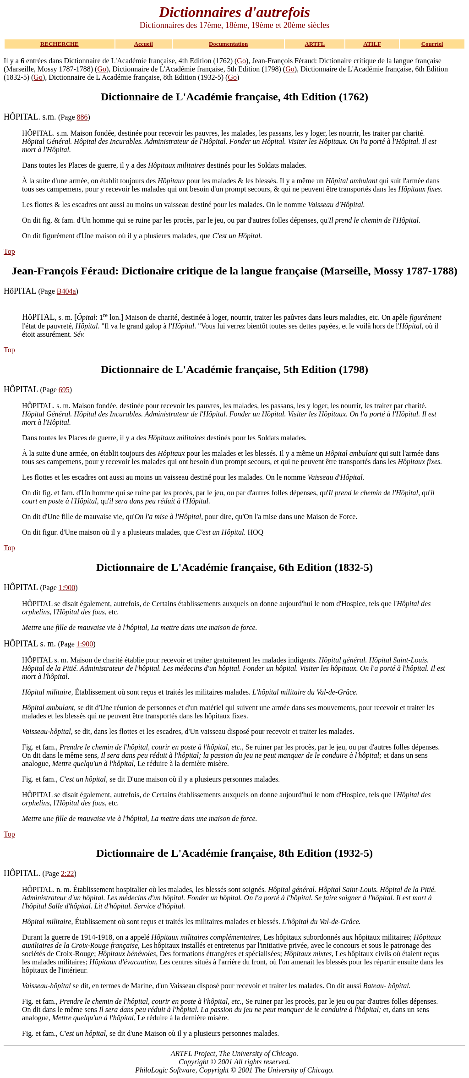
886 (82, 117)
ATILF (372, 43)
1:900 (67, 587)
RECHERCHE (59, 43)
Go (241, 61)
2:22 (67, 873)
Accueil (143, 43)
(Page (40, 117)
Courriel (432, 43)
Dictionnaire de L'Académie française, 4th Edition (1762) (234, 97)
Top (9, 251)
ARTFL (315, 43)
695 (64, 390)
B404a (66, 291)
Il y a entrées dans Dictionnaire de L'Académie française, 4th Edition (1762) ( (120, 61)
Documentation (228, 43)
